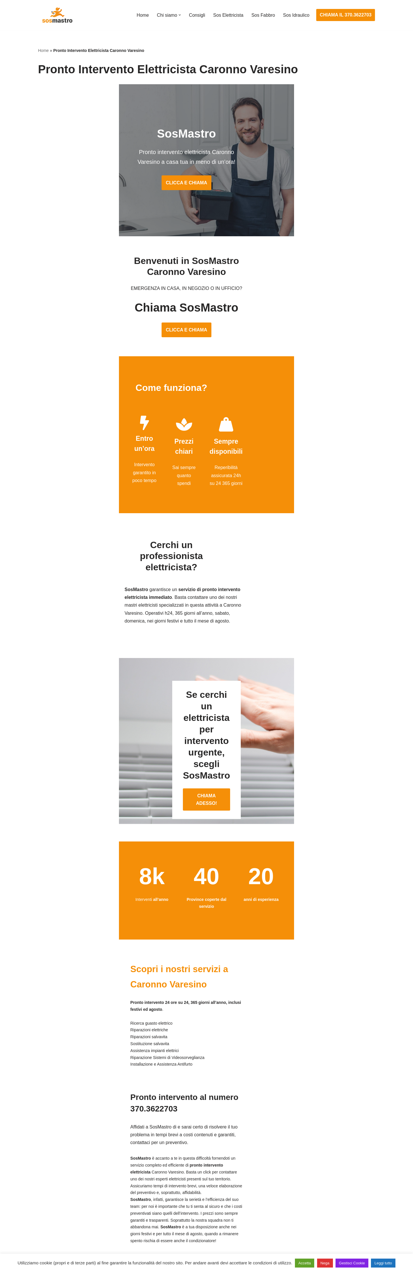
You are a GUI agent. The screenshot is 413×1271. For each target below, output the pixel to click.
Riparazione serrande (60, 1216)
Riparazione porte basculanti (67, 1205)
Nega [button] (325, 1263)
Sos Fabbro (263, 15)
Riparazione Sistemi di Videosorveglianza (195, 1216)
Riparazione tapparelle (61, 1227)
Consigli (196, 15)
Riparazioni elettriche (174, 1194)
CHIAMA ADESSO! (206, 748)
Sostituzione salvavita (175, 1227)
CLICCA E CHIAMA (206, 185)
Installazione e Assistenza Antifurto (188, 1173)
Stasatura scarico (286, 1227)
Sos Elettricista (227, 15)
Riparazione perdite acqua (295, 1216)
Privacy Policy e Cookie (171, 1250)
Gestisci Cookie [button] (352, 1263)
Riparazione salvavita (175, 1205)
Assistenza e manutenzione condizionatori (311, 1162)
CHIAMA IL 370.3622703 (346, 14)
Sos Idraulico (296, 15)
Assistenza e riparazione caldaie (301, 1173)
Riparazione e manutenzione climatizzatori (311, 1205)
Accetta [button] (304, 1263)
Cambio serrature (56, 1184)
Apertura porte (52, 1162)
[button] (178, 15)
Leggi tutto (383, 1263)
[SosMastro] (56, 15)
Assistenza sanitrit (287, 1184)
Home (141, 15)
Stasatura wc (281, 1237)
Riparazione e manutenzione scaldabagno (311, 1194)
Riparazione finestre (58, 1194)
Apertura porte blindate (61, 1173)
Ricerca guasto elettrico (177, 1184)
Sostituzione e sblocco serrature (71, 1237)
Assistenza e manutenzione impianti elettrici (198, 1162)
